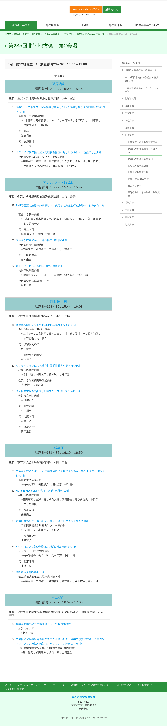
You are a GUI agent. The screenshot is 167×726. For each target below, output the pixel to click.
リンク (64, 684)
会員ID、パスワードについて (86, 15)
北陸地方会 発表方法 (138, 179)
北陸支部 (129, 135)
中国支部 (129, 210)
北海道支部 (130, 98)
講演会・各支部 (131, 63)
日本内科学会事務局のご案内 (96, 684)
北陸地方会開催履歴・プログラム (144, 150)
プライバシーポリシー (28, 684)
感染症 (58, 448)
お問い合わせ (145, 684)
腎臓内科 (59, 84)
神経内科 (59, 597)
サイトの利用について (16, 689)
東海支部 (129, 128)
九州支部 (129, 224)
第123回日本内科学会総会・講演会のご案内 (141, 79)
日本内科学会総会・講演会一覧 (141, 70)
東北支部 (129, 106)
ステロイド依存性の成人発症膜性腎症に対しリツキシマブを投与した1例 (58, 152)
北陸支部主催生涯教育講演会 (142, 142)
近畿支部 (129, 202)
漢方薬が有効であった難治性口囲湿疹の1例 (41, 240)
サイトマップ (50, 684)
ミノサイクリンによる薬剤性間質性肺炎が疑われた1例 (48, 365)
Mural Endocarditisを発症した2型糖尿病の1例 (42, 490)
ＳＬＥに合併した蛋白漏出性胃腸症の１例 (40, 266)
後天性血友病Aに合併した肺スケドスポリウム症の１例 (48, 391)
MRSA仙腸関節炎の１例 (30, 572)
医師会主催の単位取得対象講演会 (144, 194)
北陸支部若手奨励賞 (138, 172)
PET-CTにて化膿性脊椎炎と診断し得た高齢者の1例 (46, 546)
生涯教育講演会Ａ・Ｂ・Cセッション (141, 90)
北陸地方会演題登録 (138, 165)
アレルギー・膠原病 (58, 182)
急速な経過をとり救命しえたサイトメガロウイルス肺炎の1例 (52, 521)
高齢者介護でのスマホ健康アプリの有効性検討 (43, 624)
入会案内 (9, 684)
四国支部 (129, 217)
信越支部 (129, 120)
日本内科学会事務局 (83, 697)
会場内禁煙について (124, 684)
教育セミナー (134, 185)
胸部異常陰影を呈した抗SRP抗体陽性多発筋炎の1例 (46, 324)
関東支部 (129, 113)
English (74, 684)
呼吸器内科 (58, 302)
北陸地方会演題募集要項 (140, 159)
